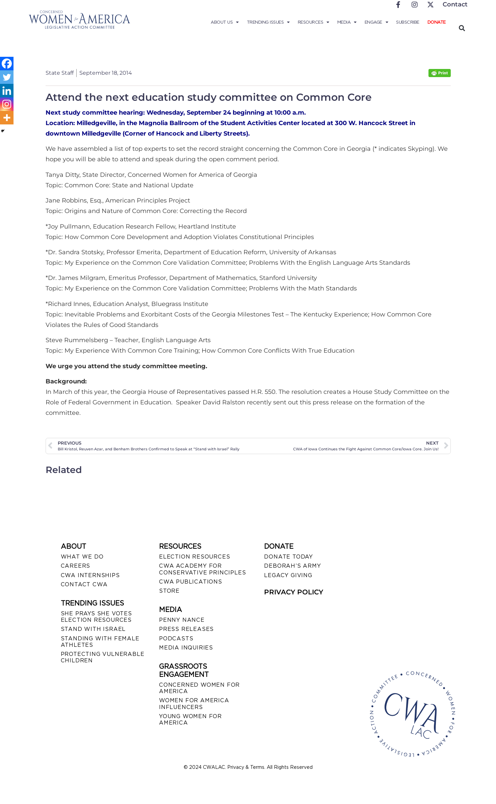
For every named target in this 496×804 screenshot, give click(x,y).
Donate (436, 22)
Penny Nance (182, 620)
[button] (462, 27)
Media (347, 22)
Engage (376, 22)
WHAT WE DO (82, 556)
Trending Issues (268, 22)
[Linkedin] (7, 90)
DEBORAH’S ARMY (292, 566)
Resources (313, 22)
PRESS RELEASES (186, 629)
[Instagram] (7, 104)
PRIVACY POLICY (293, 592)
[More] (7, 117)
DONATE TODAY (288, 556)
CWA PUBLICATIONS (190, 581)
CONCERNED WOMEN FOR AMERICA (199, 688)
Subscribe (407, 22)
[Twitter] (7, 77)
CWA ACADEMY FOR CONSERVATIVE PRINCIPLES (202, 569)
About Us (225, 22)
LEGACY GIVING (288, 575)
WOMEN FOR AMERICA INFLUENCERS (194, 703)
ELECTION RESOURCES (194, 556)
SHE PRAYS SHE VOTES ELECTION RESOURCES (96, 616)
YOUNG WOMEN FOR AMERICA (190, 719)
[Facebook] (7, 63)
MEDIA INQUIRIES (186, 647)
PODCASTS (176, 638)
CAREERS (75, 566)
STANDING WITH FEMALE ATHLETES (100, 641)
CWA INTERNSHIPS (90, 575)
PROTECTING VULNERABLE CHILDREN (103, 657)
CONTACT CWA (84, 584)
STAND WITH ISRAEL (93, 629)
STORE (169, 591)
